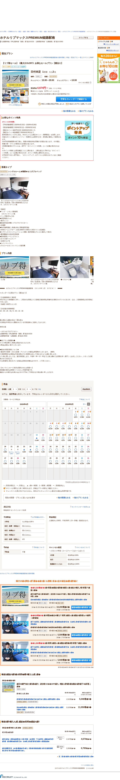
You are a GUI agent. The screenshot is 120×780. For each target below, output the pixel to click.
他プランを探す (11, 452)
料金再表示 (86, 389)
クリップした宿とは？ (112, 44)
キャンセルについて (82, 547)
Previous (3, 267)
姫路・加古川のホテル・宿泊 (52, 31)
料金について (84, 399)
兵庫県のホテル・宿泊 (14, 31)
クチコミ (86, 57)
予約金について (38, 547)
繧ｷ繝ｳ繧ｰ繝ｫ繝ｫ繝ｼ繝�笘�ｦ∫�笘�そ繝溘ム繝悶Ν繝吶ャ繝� (52, 652)
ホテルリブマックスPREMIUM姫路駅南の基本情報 (47, 57)
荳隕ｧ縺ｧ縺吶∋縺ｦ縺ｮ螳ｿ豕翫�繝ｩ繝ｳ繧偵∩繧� (76, 756)
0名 (39, 389)
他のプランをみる (86, 111)
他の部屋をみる (69, 111)
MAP (91, 57)
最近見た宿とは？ (113, 50)
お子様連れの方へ (37, 517)
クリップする (83, 38)
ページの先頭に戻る (87, 765)
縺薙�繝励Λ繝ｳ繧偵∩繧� (81, 608)
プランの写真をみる (15, 105)
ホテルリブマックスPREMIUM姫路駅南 (74, 31)
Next (90, 267)
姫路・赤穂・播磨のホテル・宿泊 (32, 31)
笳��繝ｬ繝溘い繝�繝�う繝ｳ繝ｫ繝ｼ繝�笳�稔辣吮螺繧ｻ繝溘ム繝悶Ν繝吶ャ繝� (59, 600)
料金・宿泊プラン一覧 (74, 57)
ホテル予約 (3, 31)
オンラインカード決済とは (80, 507)
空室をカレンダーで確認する (74, 99)
